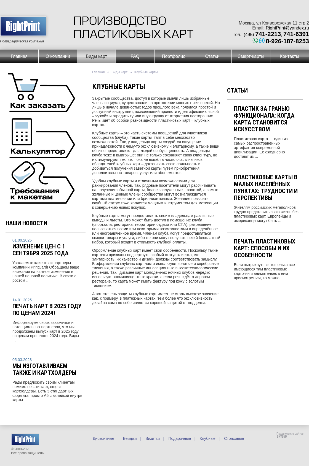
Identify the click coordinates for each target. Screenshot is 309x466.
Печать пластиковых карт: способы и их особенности (264, 248)
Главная (19, 56)
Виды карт (96, 56)
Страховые (233, 438)
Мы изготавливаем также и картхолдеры (44, 369)
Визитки (152, 438)
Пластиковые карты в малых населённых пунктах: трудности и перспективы (266, 187)
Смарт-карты (251, 56)
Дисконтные (103, 438)
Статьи (212, 56)
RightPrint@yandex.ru (287, 28)
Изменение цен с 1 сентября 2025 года (40, 250)
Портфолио (173, 56)
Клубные (207, 438)
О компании (58, 56)
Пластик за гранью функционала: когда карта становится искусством (264, 119)
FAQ (134, 56)
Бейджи (129, 438)
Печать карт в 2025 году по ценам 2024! (46, 309)
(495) (262, 34)
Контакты (289, 56)
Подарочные (179, 438)
